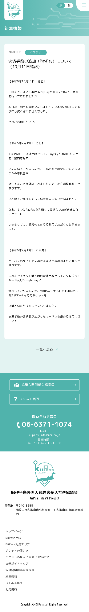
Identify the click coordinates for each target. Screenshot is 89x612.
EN (69, 5)
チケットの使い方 (16, 550)
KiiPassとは (13, 538)
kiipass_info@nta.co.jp (44, 435)
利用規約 (11, 589)
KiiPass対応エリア (17, 544)
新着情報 (11, 576)
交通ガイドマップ (16, 563)
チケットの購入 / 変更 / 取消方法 (27, 557)
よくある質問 (29, 399)
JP (61, 5)
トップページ (14, 531)
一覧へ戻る (44, 349)
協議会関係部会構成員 (37, 384)
